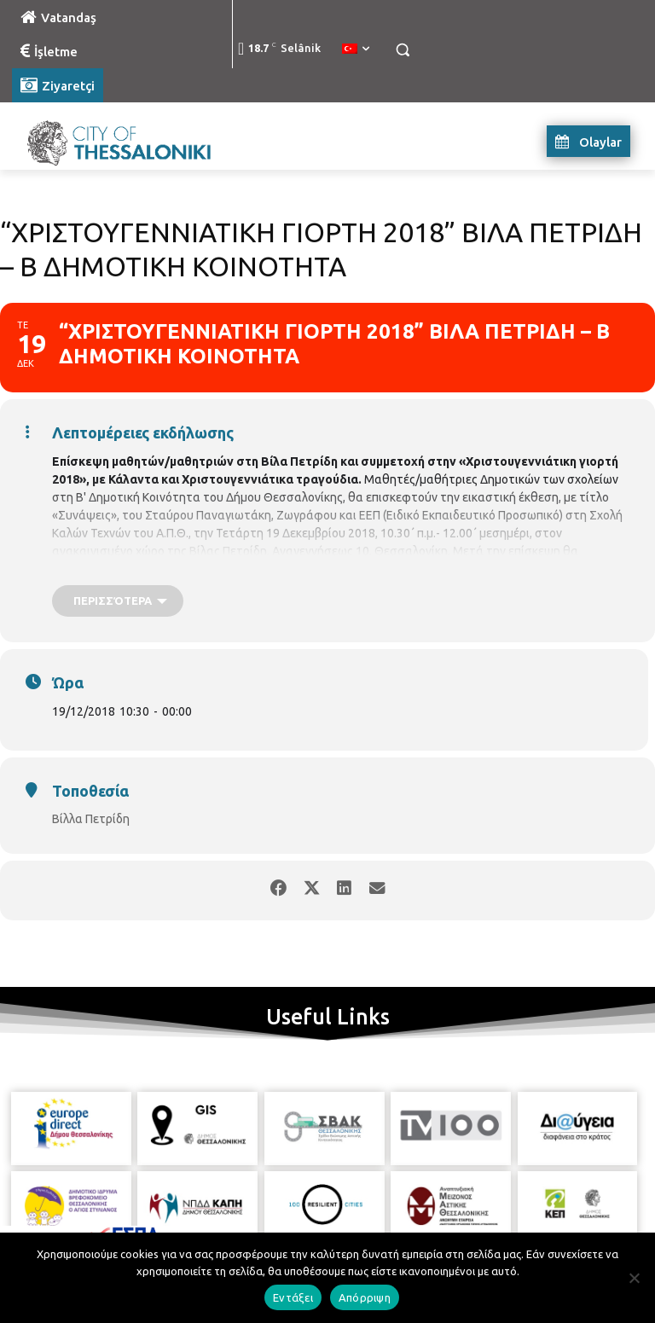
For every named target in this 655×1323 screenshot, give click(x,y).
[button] (402, 50)
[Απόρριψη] (633, 1277)
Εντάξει (293, 1297)
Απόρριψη (365, 1297)
